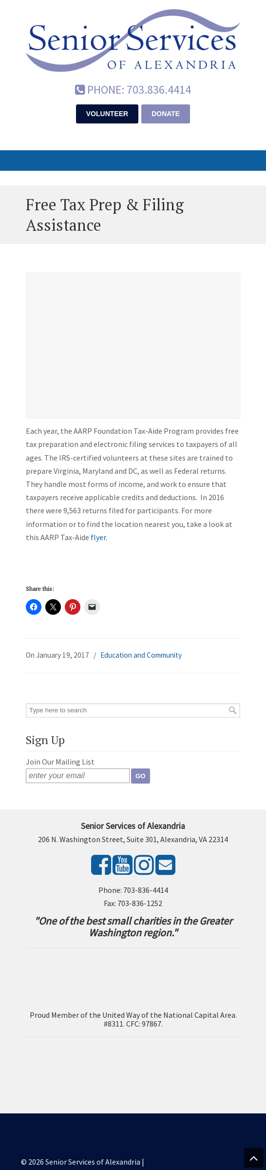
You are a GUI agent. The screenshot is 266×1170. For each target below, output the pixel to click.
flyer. (99, 537)
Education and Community (141, 655)
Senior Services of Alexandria (133, 39)
